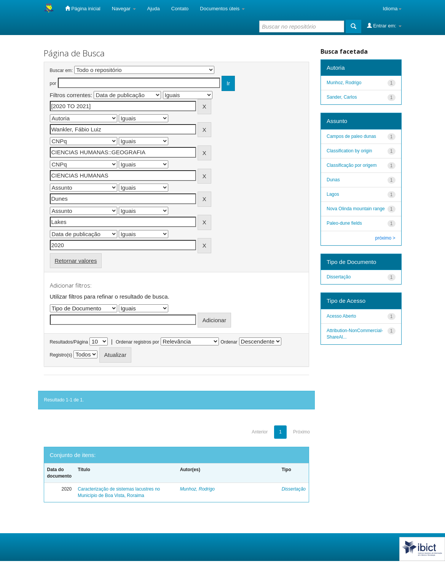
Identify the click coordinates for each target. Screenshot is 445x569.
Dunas (333, 179)
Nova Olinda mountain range (356, 208)
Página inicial (82, 8)
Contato (180, 8)
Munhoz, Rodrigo (197, 489)
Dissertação (294, 489)
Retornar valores (76, 260)
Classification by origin (349, 150)
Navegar (124, 8)
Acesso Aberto (341, 316)
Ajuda (153, 8)
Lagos (333, 194)
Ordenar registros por (137, 342)
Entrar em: (384, 25)
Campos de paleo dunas (351, 136)
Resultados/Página (69, 342)
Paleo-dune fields (344, 223)
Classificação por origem (351, 165)
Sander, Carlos (342, 97)
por (53, 83)
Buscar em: (61, 70)
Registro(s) (61, 355)
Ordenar (228, 342)
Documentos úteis (222, 8)
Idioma (392, 8)
